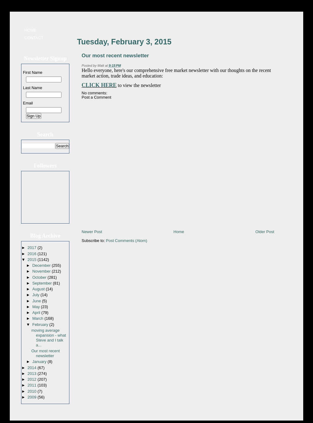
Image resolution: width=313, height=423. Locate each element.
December (42, 265)
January (40, 361)
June (37, 301)
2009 (33, 397)
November (42, 271)
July (36, 295)
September (42, 283)
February (41, 324)
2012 (33, 379)
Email (28, 103)
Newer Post (92, 231)
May (36, 306)
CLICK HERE (99, 85)
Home (30, 30)
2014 (33, 367)
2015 (33, 259)
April (37, 312)
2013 (33, 373)
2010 (33, 391)
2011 (33, 385)
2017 (33, 247)
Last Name (32, 87)
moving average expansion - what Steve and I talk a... (48, 337)
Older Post (265, 231)
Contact (33, 38)
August (39, 289)
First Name (32, 72)
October (40, 277)
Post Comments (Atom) (126, 240)
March (38, 318)
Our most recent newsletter (45, 353)
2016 (33, 253)
